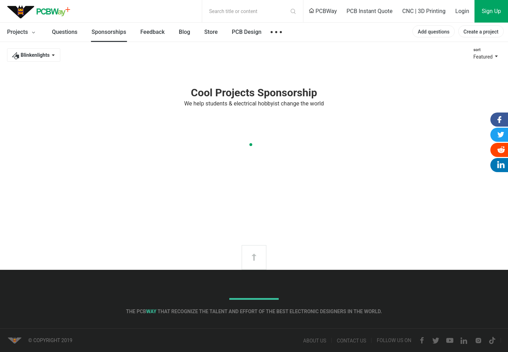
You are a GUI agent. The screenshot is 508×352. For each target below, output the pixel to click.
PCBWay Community (40, 11)
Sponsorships (109, 32)
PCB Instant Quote (369, 11)
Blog (184, 32)
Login (462, 11)
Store (211, 32)
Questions (64, 32)
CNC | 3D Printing (424, 11)
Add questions (433, 32)
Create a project (481, 32)
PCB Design (246, 32)
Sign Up (491, 11)
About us (314, 341)
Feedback (152, 32)
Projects (22, 32)
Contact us (351, 341)
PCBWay (323, 11)
